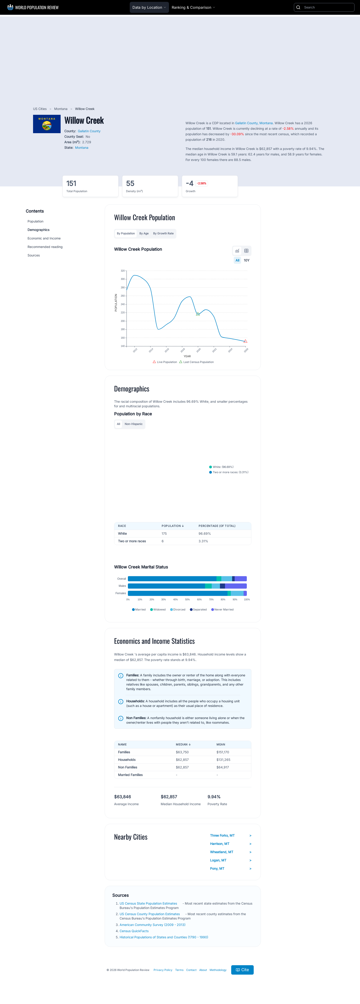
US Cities (40, 109)
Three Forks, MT (230, 835)
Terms (179, 970)
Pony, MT (230, 868)
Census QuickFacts (134, 931)
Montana (61, 109)
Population (35, 221)
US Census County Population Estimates (150, 914)
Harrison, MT (230, 843)
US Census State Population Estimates (149, 903)
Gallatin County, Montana (254, 123)
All (237, 260)
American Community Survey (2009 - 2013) (153, 925)
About (203, 970)
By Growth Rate (163, 233)
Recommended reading (45, 247)
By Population (126, 233)
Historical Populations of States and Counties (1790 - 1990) (164, 937)
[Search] (328, 7)
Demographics (38, 230)
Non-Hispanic (134, 424)
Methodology (218, 970)
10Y (247, 260)
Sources (34, 255)
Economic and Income (44, 238)
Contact (191, 970)
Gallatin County (89, 131)
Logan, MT (230, 860)
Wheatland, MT (230, 852)
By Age (144, 233)
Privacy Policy (163, 970)
